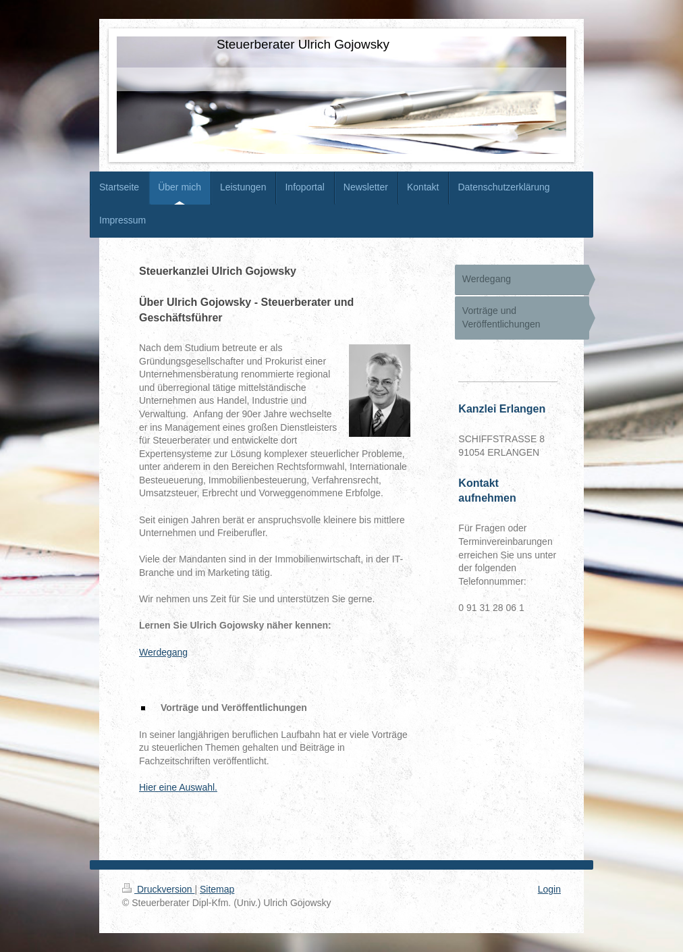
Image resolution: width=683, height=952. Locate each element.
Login (549, 889)
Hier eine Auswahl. (178, 787)
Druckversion (158, 889)
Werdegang (163, 652)
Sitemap (217, 889)
